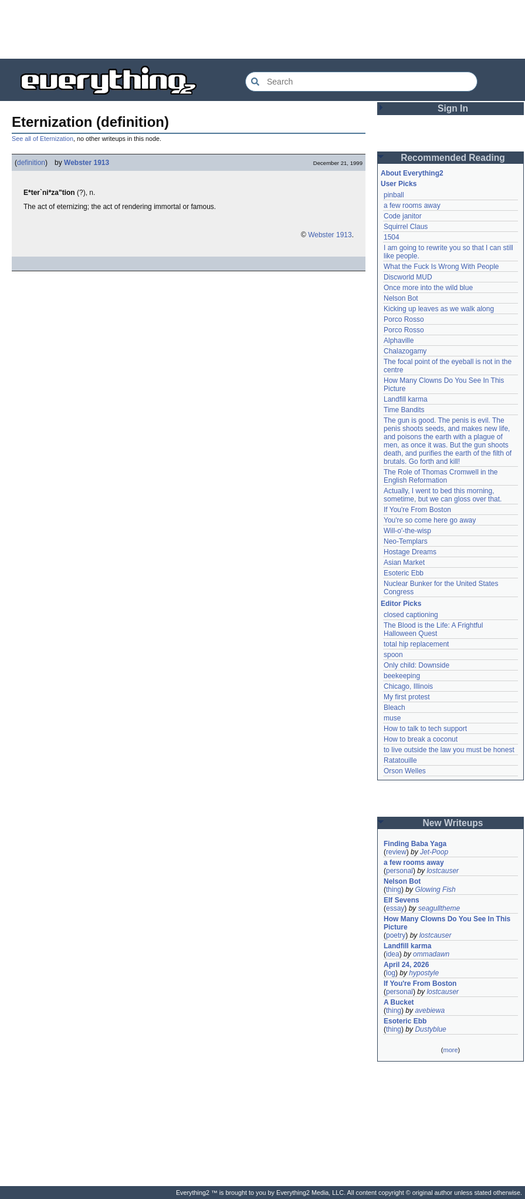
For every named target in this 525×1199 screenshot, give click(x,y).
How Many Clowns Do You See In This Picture (447, 923)
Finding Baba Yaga (415, 844)
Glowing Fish (435, 889)
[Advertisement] (262, 29)
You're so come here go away (430, 520)
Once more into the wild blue (428, 288)
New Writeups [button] (453, 823)
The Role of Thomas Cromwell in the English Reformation (441, 476)
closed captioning (411, 615)
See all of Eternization (42, 138)
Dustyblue (430, 1029)
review (396, 852)
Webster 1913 (86, 163)
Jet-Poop (434, 852)
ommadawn (431, 954)
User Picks (398, 184)
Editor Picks (401, 604)
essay (395, 908)
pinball (394, 195)
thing (393, 889)
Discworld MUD (408, 277)
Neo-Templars (406, 541)
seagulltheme (439, 908)
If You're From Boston (417, 510)
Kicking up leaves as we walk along (439, 309)
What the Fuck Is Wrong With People (441, 266)
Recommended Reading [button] (453, 158)
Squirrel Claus (406, 227)
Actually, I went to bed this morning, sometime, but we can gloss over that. (443, 495)
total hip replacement (416, 644)
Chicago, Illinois (408, 686)
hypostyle (424, 973)
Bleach (394, 707)
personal (399, 871)
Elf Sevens (401, 900)
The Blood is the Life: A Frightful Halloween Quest (433, 629)
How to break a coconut (421, 739)
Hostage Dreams (410, 552)
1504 (391, 237)
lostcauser (442, 871)
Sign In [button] (453, 108)
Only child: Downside (416, 665)
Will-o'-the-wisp (407, 531)
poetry (395, 935)
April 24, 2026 (406, 965)
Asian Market (404, 562)
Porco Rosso (404, 319)
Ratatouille (400, 760)
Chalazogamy (405, 351)
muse (392, 718)
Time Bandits (404, 410)
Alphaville (399, 340)
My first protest (407, 697)
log (390, 973)
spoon (393, 655)
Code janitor (403, 216)
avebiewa (430, 1010)
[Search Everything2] (361, 82)
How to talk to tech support (425, 729)
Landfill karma (406, 399)
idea (392, 954)
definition (31, 163)
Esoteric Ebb (404, 573)
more (450, 1049)
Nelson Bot (401, 298)
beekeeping (402, 676)
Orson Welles (405, 771)
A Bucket (399, 1002)
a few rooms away (412, 205)
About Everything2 (412, 173)
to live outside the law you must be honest (449, 750)
